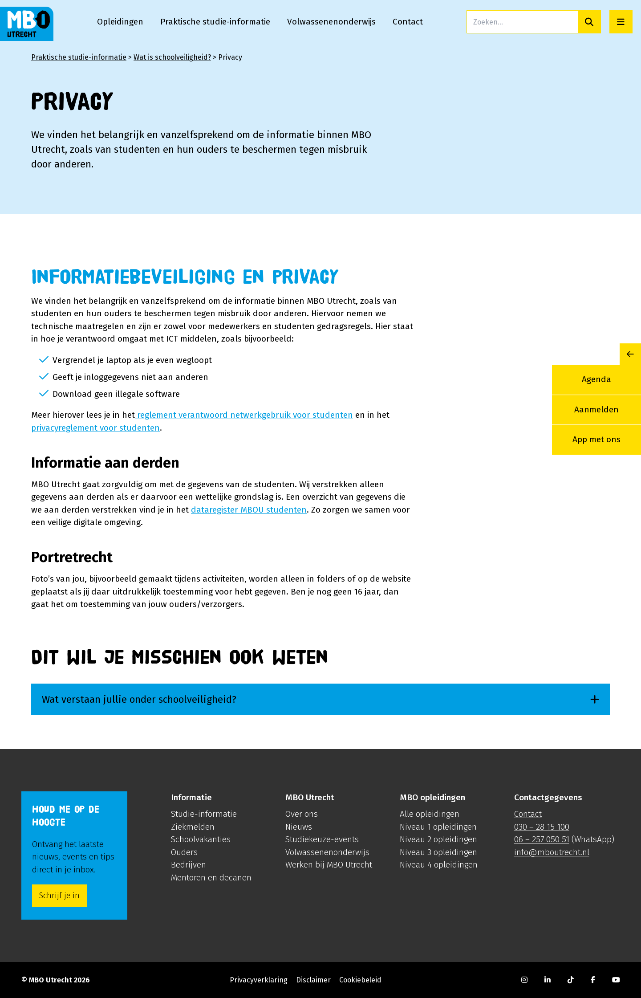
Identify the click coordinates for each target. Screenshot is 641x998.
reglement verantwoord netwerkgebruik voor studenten (244, 415)
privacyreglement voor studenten (95, 428)
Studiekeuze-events (322, 839)
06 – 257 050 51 (541, 839)
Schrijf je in (59, 895)
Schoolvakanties (201, 839)
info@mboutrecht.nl (551, 852)
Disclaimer (313, 980)
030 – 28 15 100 (541, 827)
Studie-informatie (204, 814)
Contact (528, 814)
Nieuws (298, 827)
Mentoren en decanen (211, 877)
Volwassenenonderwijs (327, 852)
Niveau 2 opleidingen (438, 839)
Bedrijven (188, 865)
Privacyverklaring (259, 980)
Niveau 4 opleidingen (439, 865)
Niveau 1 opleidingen (438, 827)
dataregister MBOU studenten (249, 510)
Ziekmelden (193, 827)
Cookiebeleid (360, 980)
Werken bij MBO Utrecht (328, 865)
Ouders (184, 852)
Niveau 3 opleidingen (438, 852)
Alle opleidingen (429, 814)
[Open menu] (621, 21)
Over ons (301, 814)
